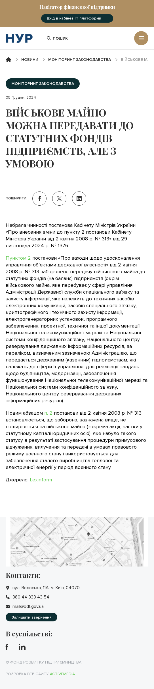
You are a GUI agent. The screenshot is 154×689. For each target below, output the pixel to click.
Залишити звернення (32, 617)
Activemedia (62, 673)
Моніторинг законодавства (79, 59)
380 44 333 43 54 (30, 597)
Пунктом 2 (18, 258)
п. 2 (48, 413)
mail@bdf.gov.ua (28, 606)
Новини (29, 59)
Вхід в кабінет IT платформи (74, 18)
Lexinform (41, 480)
